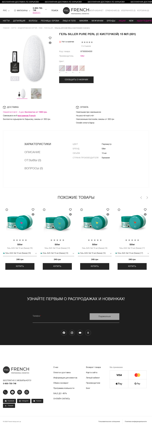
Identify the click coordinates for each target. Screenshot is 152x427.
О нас (55, 367)
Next (147, 198)
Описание (32, 152)
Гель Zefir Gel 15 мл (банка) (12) (57, 246)
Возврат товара (93, 367)
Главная (6, 28)
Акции (122, 21)
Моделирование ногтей (27, 28)
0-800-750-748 (38, 9)
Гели (40, 28)
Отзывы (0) (32, 160)
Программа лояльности (63, 388)
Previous (141, 198)
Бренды (111, 21)
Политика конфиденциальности (136, 421)
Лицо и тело (69, 21)
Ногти (6, 21)
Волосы (33, 21)
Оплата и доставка (62, 373)
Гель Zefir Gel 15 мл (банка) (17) (132, 246)
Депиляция (19, 21)
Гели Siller (48, 28)
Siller (82, 56)
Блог (88, 388)
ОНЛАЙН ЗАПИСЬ (61, 399)
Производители (93, 383)
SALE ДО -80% (60, 393)
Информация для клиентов (65, 378)
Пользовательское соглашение (109, 421)
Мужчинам (97, 21)
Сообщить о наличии (76, 80)
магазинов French (27, 116)
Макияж (83, 21)
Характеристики (37, 144)
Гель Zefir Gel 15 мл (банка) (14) (94, 246)
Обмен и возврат (61, 383)
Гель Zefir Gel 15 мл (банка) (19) (19, 246)
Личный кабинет (93, 378)
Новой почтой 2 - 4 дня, (25, 112)
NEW (131, 21)
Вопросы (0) (33, 168)
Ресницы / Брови (50, 21)
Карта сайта (91, 373)
